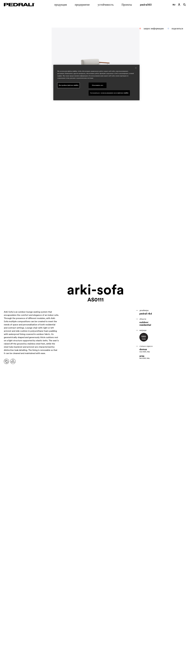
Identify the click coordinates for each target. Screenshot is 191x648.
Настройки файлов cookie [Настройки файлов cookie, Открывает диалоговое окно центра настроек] (68, 85)
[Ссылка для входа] (179, 4)
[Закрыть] (136, 68)
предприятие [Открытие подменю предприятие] (82, 4)
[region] (96, 82)
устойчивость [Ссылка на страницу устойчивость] (106, 4)
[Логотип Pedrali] (19, 4)
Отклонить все (97, 85)
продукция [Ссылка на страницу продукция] (60, 4)
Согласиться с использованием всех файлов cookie (109, 93)
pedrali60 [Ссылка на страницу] (146, 4)
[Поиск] (184, 4)
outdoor (143, 322)
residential (145, 325)
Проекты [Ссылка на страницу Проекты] (126, 4)
